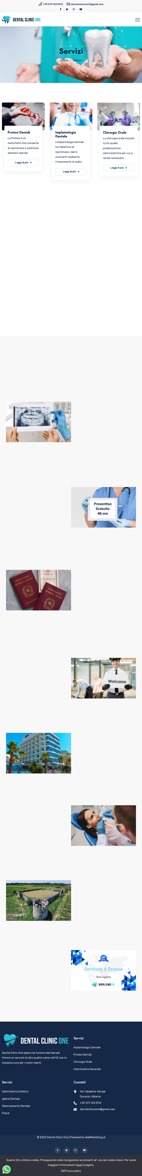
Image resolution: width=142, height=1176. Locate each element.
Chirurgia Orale (114, 135)
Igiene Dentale (11, 1098)
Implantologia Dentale (65, 135)
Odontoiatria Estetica (15, 1091)
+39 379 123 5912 (53, 4)
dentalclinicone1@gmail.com (87, 4)
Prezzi (6, 1113)
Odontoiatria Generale (87, 1069)
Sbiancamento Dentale (16, 1106)
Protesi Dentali (19, 132)
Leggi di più (23, 162)
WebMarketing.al (95, 1137)
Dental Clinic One (57, 1137)
